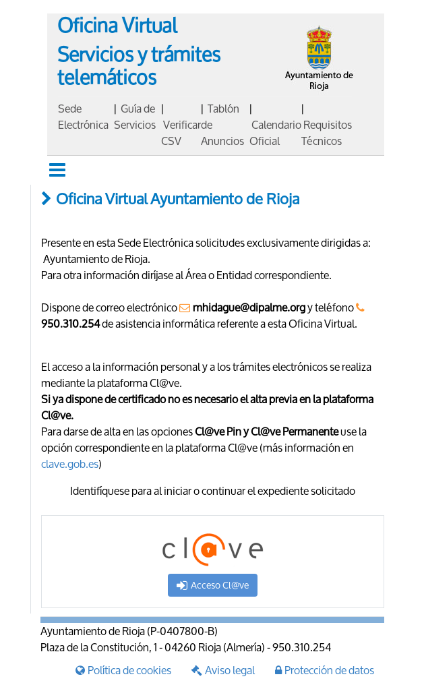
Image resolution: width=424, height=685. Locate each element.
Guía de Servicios (135, 116)
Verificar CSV (181, 132)
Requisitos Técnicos (326, 132)
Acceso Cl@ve (213, 585)
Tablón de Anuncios (222, 124)
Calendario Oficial (275, 132)
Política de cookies (123, 670)
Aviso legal (223, 670)
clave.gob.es (69, 463)
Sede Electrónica (83, 116)
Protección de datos (324, 670)
